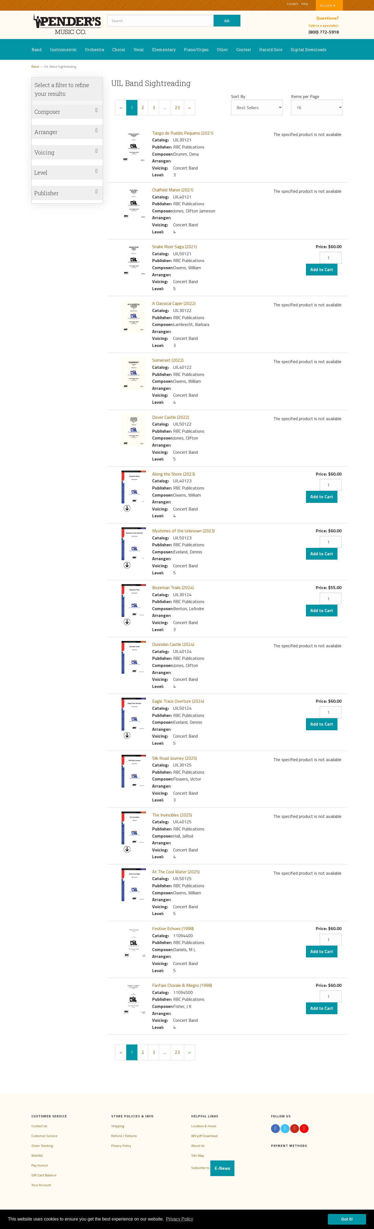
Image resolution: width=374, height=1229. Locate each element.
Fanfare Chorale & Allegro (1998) (182, 985)
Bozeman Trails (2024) (173, 587)
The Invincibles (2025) (172, 815)
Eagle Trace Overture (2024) (178, 701)
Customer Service (44, 1135)
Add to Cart (321, 269)
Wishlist (37, 1155)
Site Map (197, 1155)
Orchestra (94, 49)
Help (304, 3)
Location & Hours (203, 1126)
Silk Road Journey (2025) (174, 758)
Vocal (139, 49)
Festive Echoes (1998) (173, 928)
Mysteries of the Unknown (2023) (183, 530)
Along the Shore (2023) (173, 474)
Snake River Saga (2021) (174, 246)
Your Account (41, 1185)
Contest (243, 49)
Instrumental (63, 49)
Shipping (117, 1126)
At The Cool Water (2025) (176, 871)
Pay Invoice (39, 1165)
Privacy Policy (121, 1145)
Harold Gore (270, 49)
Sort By (238, 96)
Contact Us (39, 1126)
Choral (118, 49)
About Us (197, 1145)
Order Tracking (42, 1145)
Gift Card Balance (44, 1175)
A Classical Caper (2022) (174, 303)
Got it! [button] (347, 1219)
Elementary (164, 49)
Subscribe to (212, 1167)
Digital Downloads (308, 49)
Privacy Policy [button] (179, 1219)
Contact (292, 3)
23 (177, 107)
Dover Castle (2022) (170, 417)
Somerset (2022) (168, 360)
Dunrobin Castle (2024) (173, 644)
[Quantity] (330, 258)
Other (222, 49)
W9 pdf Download (204, 1135)
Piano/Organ (196, 49)
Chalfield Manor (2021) (172, 189)
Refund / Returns (124, 1135)
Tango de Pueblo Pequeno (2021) (182, 133)
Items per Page (305, 96)
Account (327, 5)
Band (37, 49)
